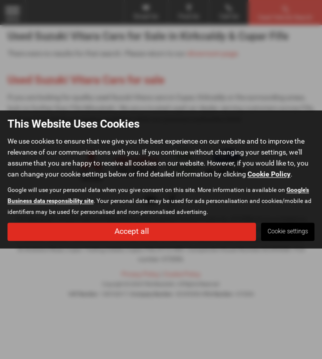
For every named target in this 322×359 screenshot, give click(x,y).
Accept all (131, 231)
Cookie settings (288, 231)
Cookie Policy (269, 175)
